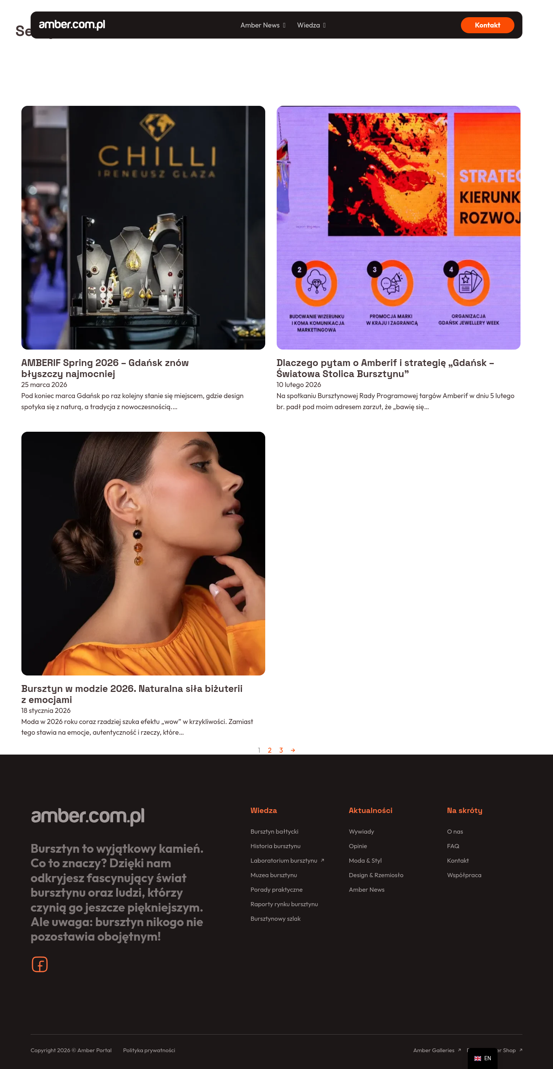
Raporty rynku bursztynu (284, 903)
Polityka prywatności (149, 1049)
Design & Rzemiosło (376, 874)
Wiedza (308, 25)
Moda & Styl (365, 859)
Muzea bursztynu (274, 874)
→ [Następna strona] (292, 749)
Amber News (260, 25)
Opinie (358, 845)
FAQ (453, 845)
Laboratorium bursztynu (284, 859)
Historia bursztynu (276, 845)
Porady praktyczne (277, 888)
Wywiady (362, 830)
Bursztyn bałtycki (275, 830)
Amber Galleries (433, 1049)
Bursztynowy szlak (276, 917)
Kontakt (488, 25)
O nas (455, 830)
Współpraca (464, 874)
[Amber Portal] (72, 25)
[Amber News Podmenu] (284, 25)
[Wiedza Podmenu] (324, 25)
